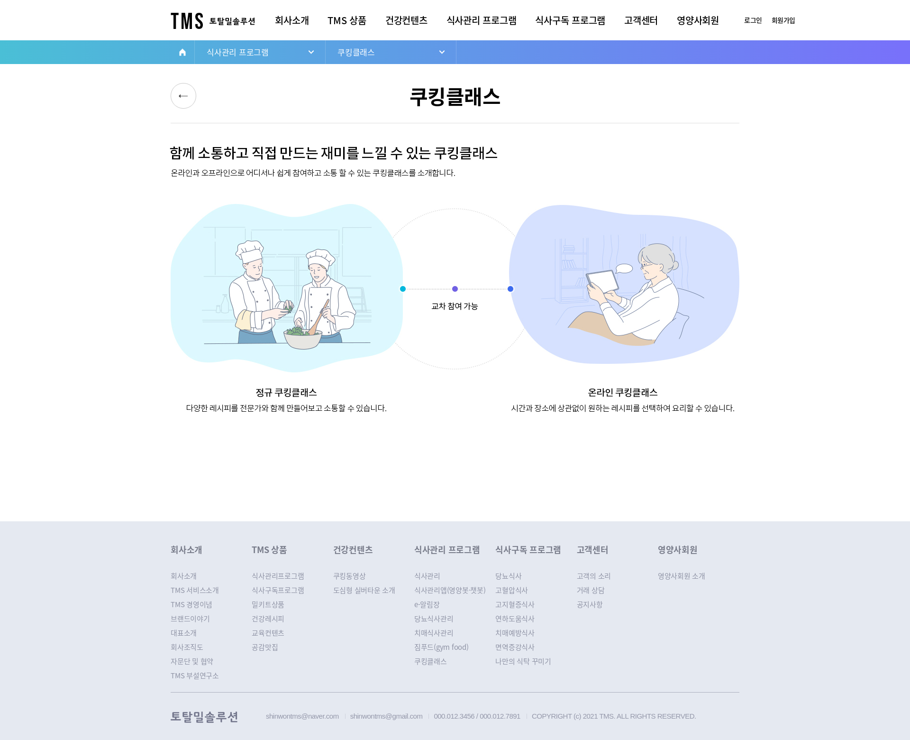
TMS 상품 (347, 20)
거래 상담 (591, 590)
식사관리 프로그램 (481, 20)
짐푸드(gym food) (441, 647)
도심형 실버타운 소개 (364, 590)
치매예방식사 (515, 633)
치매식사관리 (434, 633)
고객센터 (641, 20)
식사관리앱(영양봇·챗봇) (450, 590)
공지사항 (590, 604)
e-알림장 (427, 604)
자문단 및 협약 (192, 661)
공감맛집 (265, 647)
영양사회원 (698, 20)
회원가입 (783, 20)
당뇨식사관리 (434, 618)
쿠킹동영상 (349, 576)
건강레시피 (268, 618)
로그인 (753, 20)
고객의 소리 (594, 576)
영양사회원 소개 (681, 576)
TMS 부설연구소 (195, 675)
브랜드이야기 (190, 618)
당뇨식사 (508, 576)
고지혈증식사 (515, 604)
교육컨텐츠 (268, 633)
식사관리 (427, 576)
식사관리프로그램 (278, 576)
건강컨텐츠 (406, 20)
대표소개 (184, 633)
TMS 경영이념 (191, 604)
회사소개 (292, 20)
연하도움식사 (515, 618)
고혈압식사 (511, 590)
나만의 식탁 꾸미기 (523, 661)
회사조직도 (187, 647)
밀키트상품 (268, 604)
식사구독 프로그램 (570, 20)
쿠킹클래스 (356, 52)
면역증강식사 (515, 647)
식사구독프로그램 (278, 590)
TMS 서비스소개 (195, 590)
